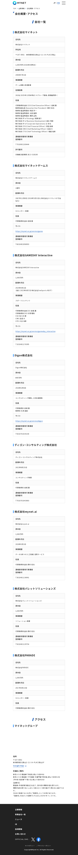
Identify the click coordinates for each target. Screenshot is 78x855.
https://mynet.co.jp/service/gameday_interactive (35, 331)
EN (58, 3)
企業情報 (21, 8)
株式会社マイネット (19, 3)
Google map (18, 766)
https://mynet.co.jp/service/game (29, 231)
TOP (14, 8)
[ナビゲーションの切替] (63, 3)
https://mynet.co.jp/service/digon (29, 421)
